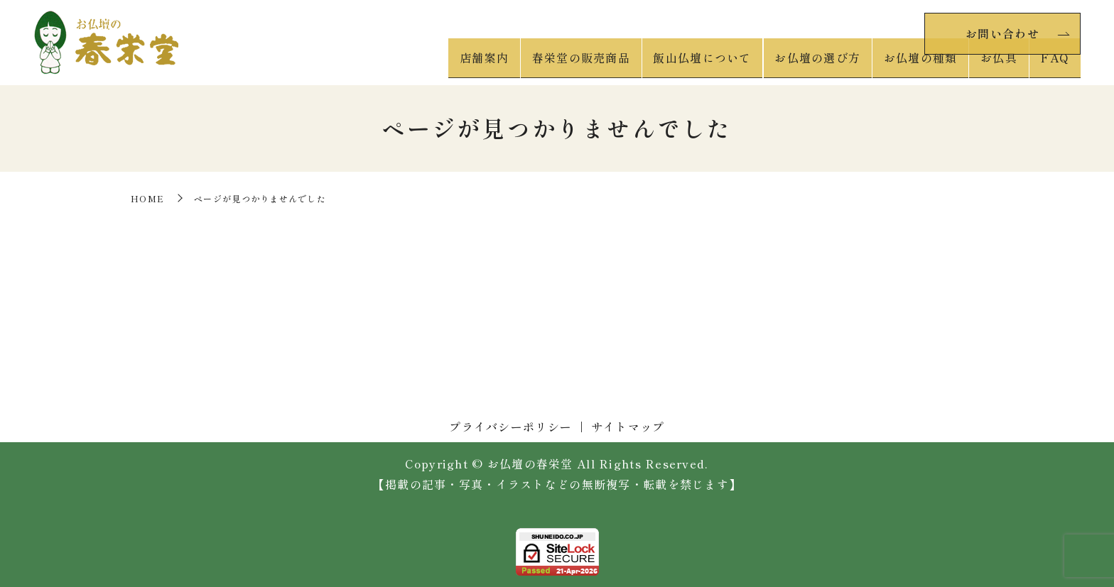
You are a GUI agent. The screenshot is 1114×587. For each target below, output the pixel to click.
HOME (147, 198)
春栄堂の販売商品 (603, 64)
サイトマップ (628, 426)
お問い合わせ (1002, 30)
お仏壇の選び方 (832, 64)
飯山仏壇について (720, 64)
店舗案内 (510, 64)
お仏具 (1005, 64)
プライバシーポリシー (510, 426)
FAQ (1056, 64)
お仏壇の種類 (931, 64)
